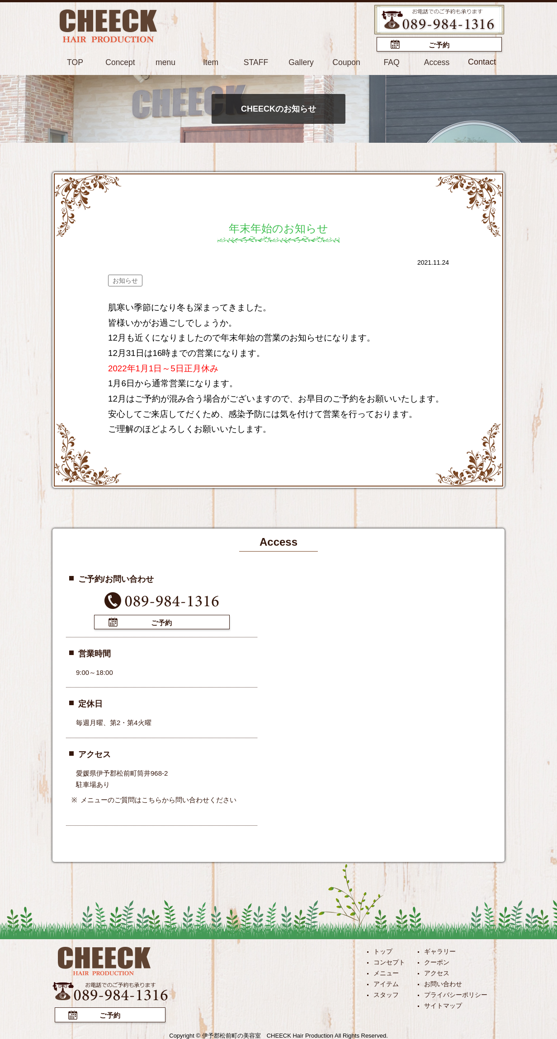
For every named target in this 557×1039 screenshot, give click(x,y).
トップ (382, 950)
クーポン (436, 961)
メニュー (386, 972)
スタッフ (386, 993)
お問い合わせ (443, 983)
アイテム (386, 983)
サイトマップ (443, 1004)
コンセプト (389, 961)
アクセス (436, 972)
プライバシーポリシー (455, 993)
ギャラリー (440, 950)
